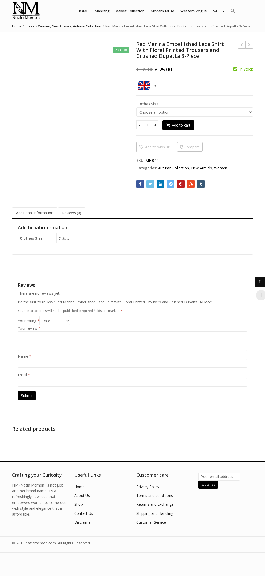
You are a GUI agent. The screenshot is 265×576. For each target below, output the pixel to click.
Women (220, 167)
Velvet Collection (130, 11)
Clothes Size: (147, 103)
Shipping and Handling (154, 513)
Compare (192, 146)
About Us (82, 495)
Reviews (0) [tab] (71, 212)
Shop (78, 504)
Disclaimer (83, 522)
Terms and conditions (154, 495)
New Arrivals (201, 167)
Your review (29, 328)
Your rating (28, 320)
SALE (218, 11)
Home (79, 486)
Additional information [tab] (34, 212)
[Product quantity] (147, 124)
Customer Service (151, 522)
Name (24, 356)
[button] (233, 11)
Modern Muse (162, 11)
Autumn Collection (173, 167)
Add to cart (181, 125)
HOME (82, 11)
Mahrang (102, 11)
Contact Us (83, 513)
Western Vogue (193, 11)
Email (24, 374)
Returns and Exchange (155, 504)
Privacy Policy (147, 486)
